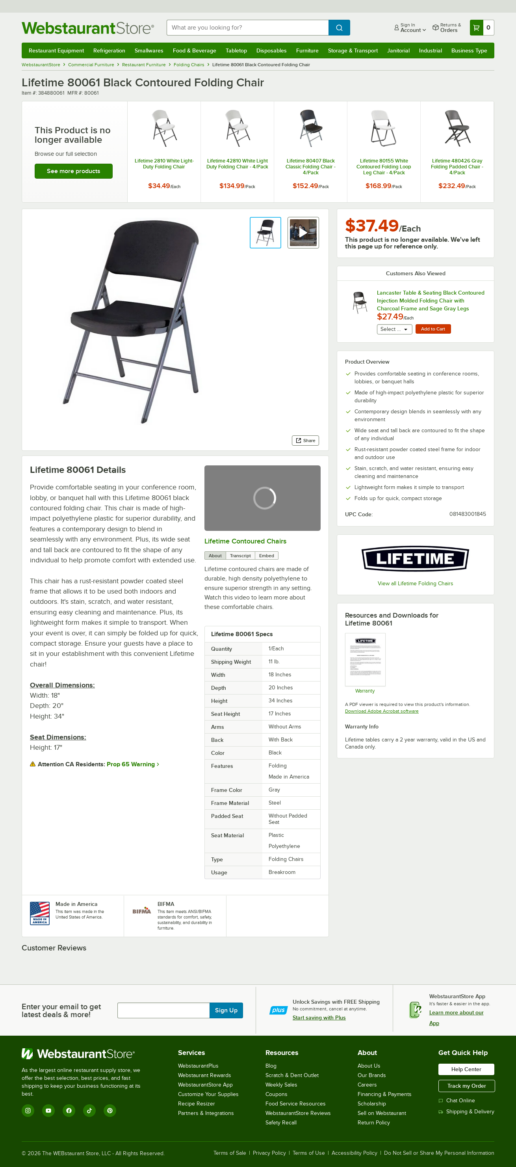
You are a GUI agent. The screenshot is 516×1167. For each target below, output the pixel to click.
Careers (367, 1085)
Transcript (240, 555)
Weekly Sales (281, 1085)
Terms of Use (309, 1153)
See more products (73, 171)
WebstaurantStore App (205, 1085)
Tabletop (236, 50)
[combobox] (248, 27)
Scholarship (372, 1104)
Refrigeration (109, 50)
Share (305, 440)
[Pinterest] (110, 1110)
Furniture (307, 50)
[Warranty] (365, 663)
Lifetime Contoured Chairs (245, 541)
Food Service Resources (295, 1104)
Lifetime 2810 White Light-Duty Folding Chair (164, 164)
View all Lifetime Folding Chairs (415, 583)
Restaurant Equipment (56, 50)
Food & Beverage (194, 50)
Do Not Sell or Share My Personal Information (439, 1153)
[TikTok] (89, 1110)
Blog (271, 1066)
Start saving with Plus (319, 1017)
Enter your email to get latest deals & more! (61, 1010)
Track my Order (466, 1086)
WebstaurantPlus (198, 1066)
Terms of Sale (229, 1153)
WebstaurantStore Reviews (298, 1113)
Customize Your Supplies (208, 1094)
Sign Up (226, 1010)
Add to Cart (433, 329)
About (215, 555)
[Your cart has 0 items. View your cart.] (482, 27)
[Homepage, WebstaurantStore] (88, 28)
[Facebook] (69, 1110)
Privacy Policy (269, 1153)
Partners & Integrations (206, 1113)
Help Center (466, 1069)
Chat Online (456, 1101)
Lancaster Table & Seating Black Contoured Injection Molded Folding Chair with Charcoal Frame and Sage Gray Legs (430, 300)
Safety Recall (281, 1123)
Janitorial (398, 50)
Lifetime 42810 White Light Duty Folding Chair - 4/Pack (237, 164)
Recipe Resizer (196, 1104)
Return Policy (374, 1123)
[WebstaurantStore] (86, 1053)
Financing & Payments (385, 1094)
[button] (265, 232)
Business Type (469, 50)
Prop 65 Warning (131, 764)
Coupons (276, 1094)
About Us (369, 1066)
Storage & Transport (353, 50)
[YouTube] (48, 1110)
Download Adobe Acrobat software (382, 711)
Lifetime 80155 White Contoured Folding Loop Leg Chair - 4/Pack (383, 167)
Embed (266, 555)
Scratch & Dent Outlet (292, 1075)
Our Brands (372, 1075)
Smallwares (149, 50)
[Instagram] (28, 1110)
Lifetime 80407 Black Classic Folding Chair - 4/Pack (311, 167)
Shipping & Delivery (466, 1112)
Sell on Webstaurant (382, 1113)
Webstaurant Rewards (204, 1075)
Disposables (271, 50)
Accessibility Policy (354, 1153)
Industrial (430, 50)
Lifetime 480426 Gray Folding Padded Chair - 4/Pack (457, 167)
